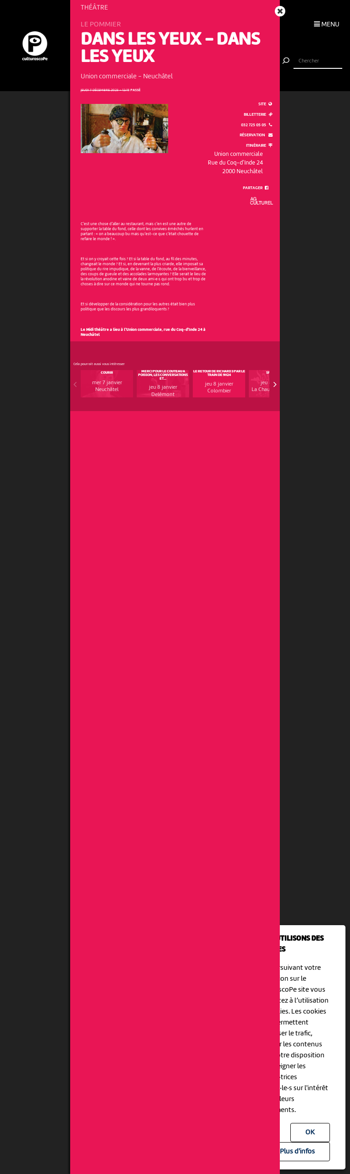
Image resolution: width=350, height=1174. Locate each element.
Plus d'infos (297, 1151)
